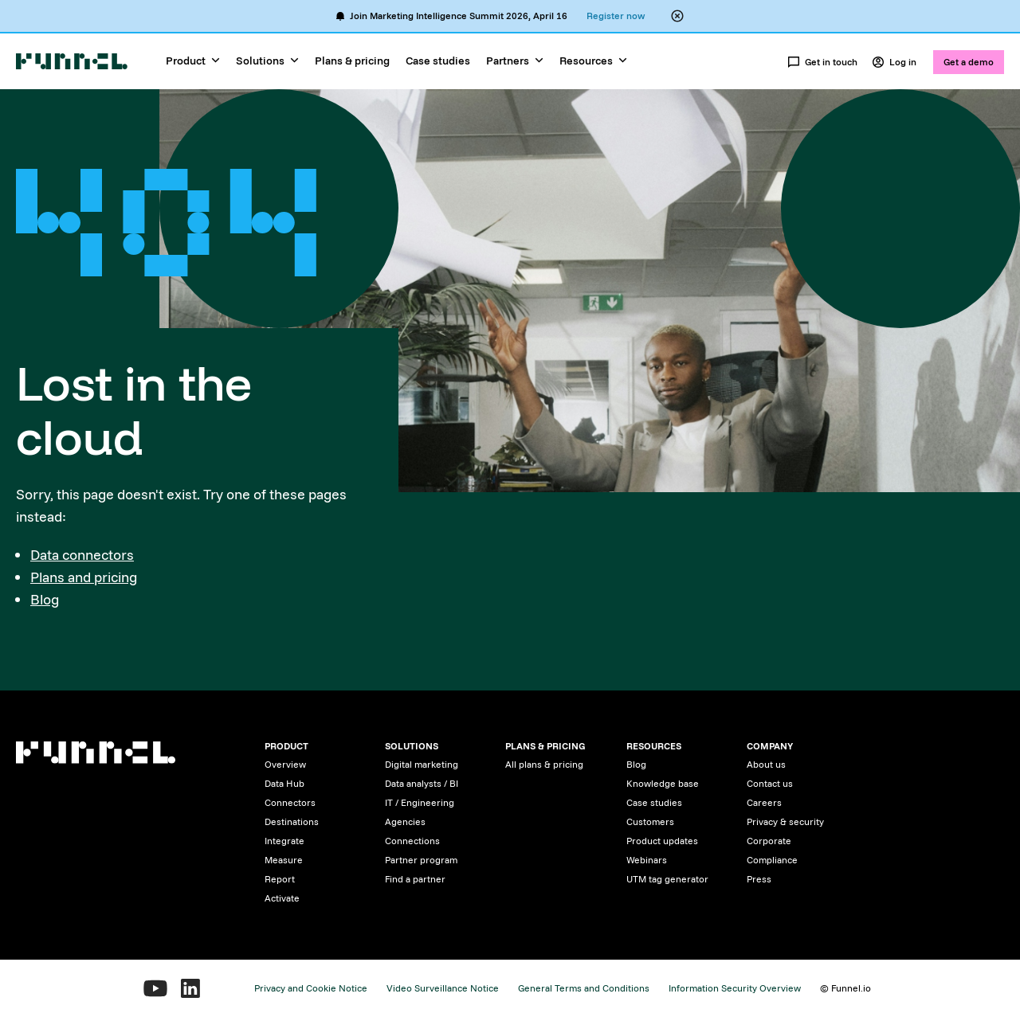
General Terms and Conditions (583, 988)
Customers (650, 821)
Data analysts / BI (421, 783)
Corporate (769, 841)
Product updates (662, 841)
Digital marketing (421, 764)
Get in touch (822, 62)
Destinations (292, 821)
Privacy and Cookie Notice (310, 988)
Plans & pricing (352, 60)
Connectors (290, 802)
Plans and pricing (83, 577)
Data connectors (82, 555)
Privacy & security (785, 821)
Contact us (770, 783)
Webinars (646, 860)
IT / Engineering (419, 802)
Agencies (405, 821)
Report (280, 879)
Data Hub (284, 783)
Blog (44, 599)
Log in (894, 62)
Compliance (772, 860)
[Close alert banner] (677, 16)
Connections (412, 841)
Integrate (284, 841)
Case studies (438, 60)
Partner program (421, 860)
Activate (282, 898)
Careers (764, 802)
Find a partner (415, 879)
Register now (615, 16)
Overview (285, 764)
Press (759, 879)
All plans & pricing (544, 764)
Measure (284, 860)
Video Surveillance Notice (442, 988)
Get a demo (969, 62)
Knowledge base (662, 783)
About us (766, 764)
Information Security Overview (735, 988)
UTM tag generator (667, 879)
